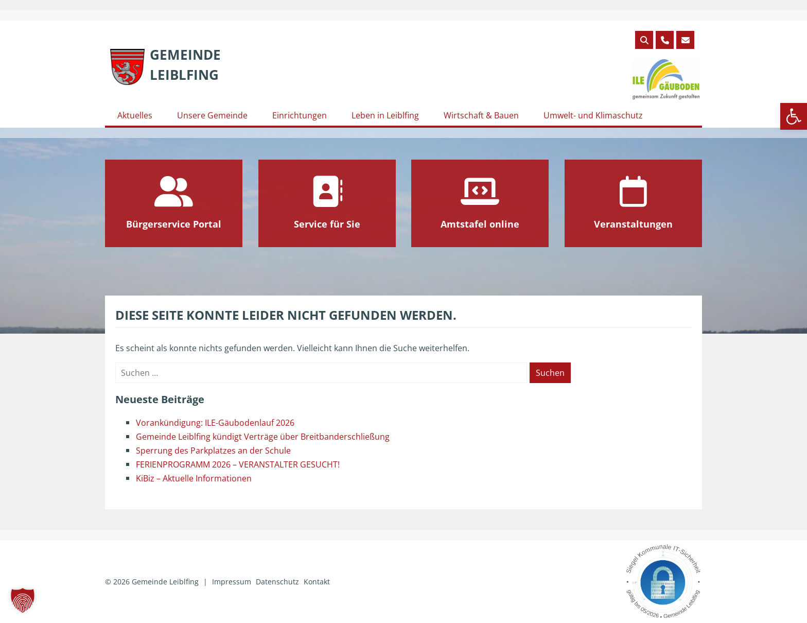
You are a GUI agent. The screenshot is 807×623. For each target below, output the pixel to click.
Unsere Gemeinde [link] (212, 115)
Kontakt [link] (317, 581)
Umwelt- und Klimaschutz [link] (593, 115)
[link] (793, 116)
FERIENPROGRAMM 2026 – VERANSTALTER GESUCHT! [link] (238, 464)
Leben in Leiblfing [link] (385, 115)
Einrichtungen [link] (299, 115)
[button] (22, 600)
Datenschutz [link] (277, 581)
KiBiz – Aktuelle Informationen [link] (194, 478)
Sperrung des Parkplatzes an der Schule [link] (213, 450)
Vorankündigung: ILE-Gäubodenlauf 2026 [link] (215, 422)
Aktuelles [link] (134, 115)
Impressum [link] (231, 581)
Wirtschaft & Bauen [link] (481, 115)
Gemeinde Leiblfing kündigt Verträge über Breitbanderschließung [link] (263, 436)
